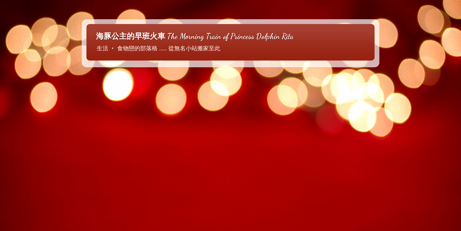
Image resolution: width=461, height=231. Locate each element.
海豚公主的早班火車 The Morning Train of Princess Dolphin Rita (195, 36)
